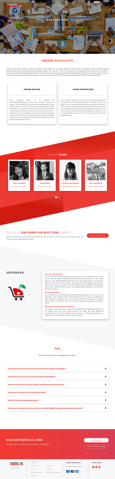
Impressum (33, 476)
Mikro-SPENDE (34, 466)
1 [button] (56, 197)
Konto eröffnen (96, 440)
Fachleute (33, 469)
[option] (19, 175)
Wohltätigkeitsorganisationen (58, 5)
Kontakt (48, 466)
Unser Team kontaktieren (96, 446)
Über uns (76, 5)
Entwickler (49, 469)
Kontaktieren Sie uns (97, 235)
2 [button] (58, 197)
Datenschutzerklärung (53, 472)
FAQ (47, 462)
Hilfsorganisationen (36, 472)
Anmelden (101, 5)
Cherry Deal (40, 5)
